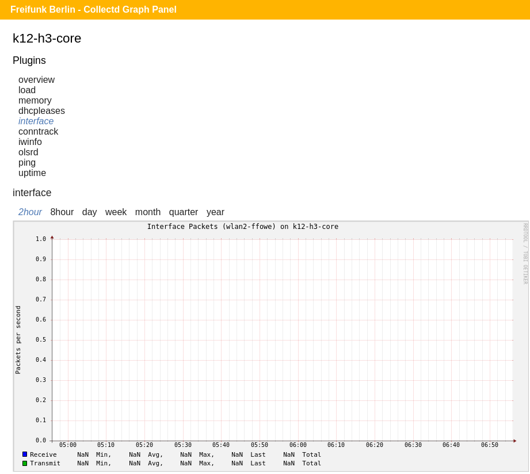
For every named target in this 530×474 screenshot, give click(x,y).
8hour (62, 212)
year (215, 212)
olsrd (28, 152)
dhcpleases (41, 111)
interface (36, 121)
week (116, 212)
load (27, 90)
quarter (184, 212)
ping (27, 162)
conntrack (38, 131)
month (148, 212)
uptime (32, 173)
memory (35, 100)
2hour (30, 212)
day (89, 212)
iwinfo (30, 142)
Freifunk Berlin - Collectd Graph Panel (93, 9)
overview (36, 80)
